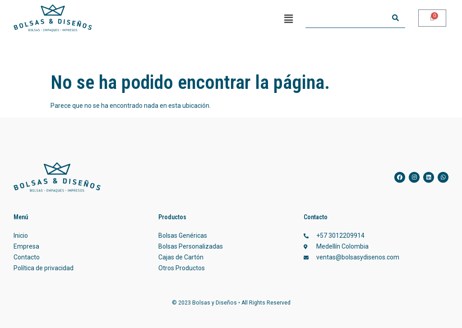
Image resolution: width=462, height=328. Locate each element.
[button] (288, 19)
